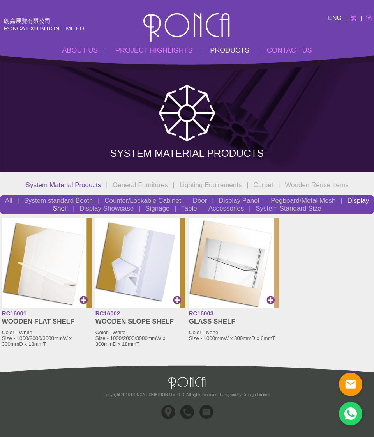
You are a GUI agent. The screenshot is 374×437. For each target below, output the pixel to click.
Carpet (263, 185)
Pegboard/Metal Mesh (303, 200)
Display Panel (239, 200)
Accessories (226, 208)
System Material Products (63, 185)
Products (229, 50)
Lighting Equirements (211, 185)
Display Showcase (106, 208)
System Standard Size (288, 208)
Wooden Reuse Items (316, 185)
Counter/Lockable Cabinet (142, 200)
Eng (335, 18)
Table (189, 208)
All (9, 200)
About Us (80, 50)
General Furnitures (140, 185)
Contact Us (289, 50)
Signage (157, 208)
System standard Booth (58, 200)
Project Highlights (154, 50)
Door (200, 200)
